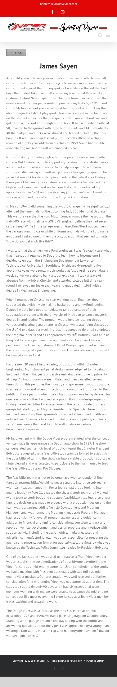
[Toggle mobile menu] (108, 35)
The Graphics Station (93, 660)
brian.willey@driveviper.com (58, 4)
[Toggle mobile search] (100, 35)
